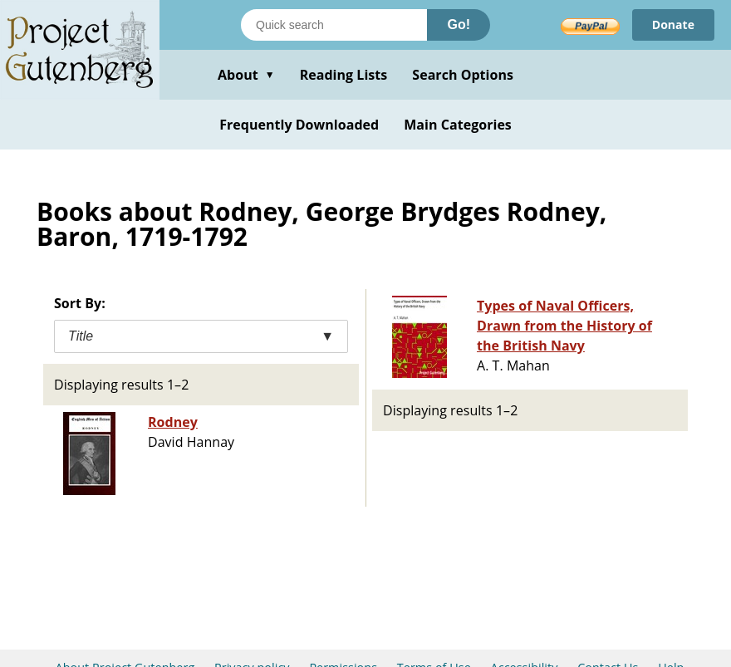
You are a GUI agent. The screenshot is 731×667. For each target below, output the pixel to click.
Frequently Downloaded (299, 124)
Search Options (462, 75)
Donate (673, 24)
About (246, 75)
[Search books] (334, 25)
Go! (458, 24)
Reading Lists (344, 75)
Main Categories (458, 124)
